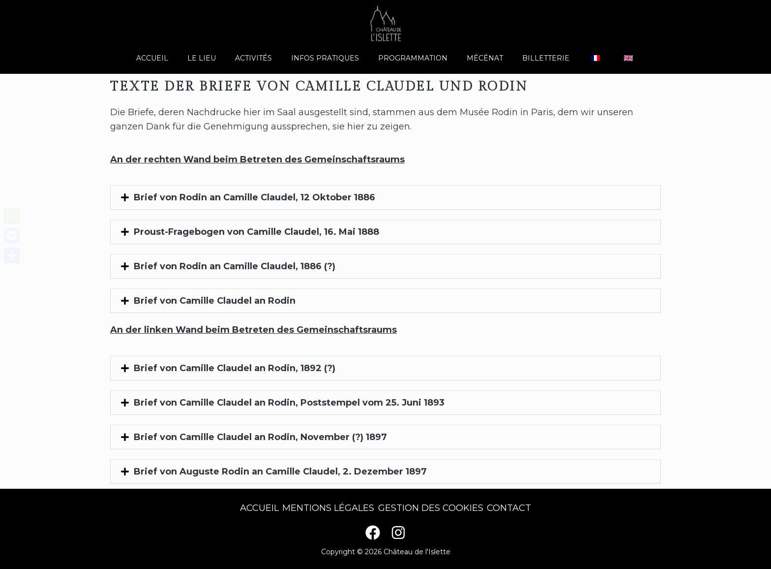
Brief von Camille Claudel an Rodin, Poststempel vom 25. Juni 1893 (289, 402)
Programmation (412, 58)
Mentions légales (326, 508)
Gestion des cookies (433, 508)
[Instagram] (398, 532)
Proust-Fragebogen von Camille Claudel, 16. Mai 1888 (256, 231)
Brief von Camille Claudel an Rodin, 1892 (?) (234, 368)
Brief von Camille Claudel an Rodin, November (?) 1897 (260, 437)
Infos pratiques (330, 58)
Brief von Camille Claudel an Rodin (215, 300)
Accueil (174, 58)
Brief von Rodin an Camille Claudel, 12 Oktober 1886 (254, 197)
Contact (517, 508)
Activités (264, 58)
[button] (385, 197)
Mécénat (479, 58)
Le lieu (218, 58)
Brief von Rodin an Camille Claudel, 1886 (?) (234, 266)
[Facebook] (372, 532)
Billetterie (535, 58)
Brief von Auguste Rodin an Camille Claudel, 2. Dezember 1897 (280, 471)
